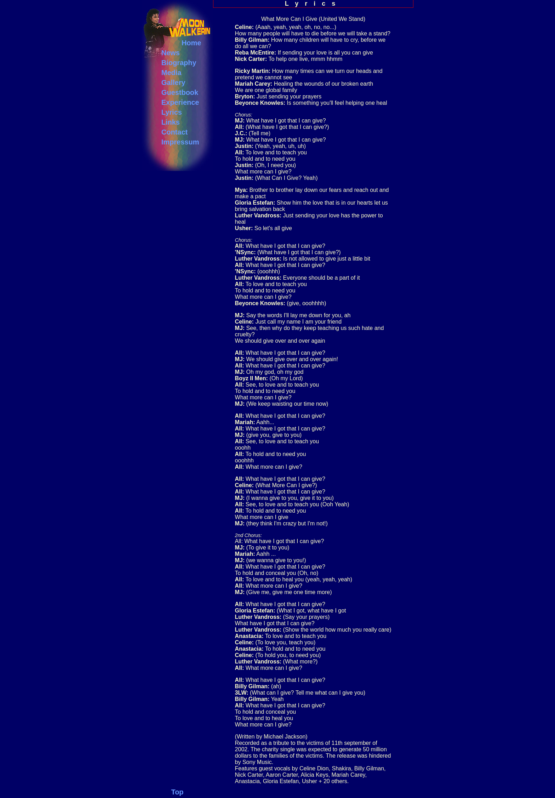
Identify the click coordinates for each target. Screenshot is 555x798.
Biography (178, 63)
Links (170, 122)
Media (171, 72)
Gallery (173, 82)
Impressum (180, 142)
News (170, 53)
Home (191, 43)
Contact (174, 132)
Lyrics (171, 112)
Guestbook (179, 92)
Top (177, 792)
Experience (180, 102)
